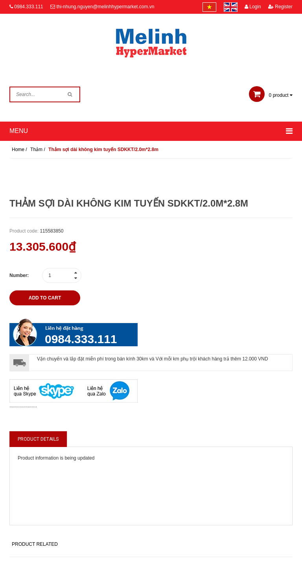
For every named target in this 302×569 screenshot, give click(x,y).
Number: (19, 275)
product (271, 95)
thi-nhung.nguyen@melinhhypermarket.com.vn (105, 6)
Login (253, 6)
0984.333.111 (28, 6)
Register (280, 6)
